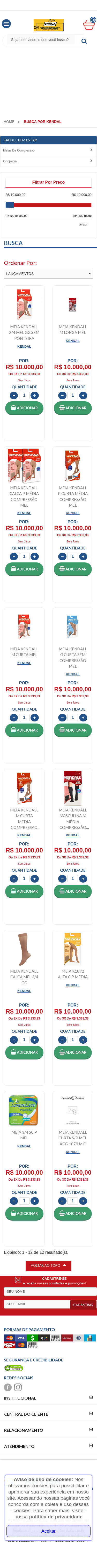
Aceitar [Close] (48, 1531)
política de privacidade (56, 1516)
